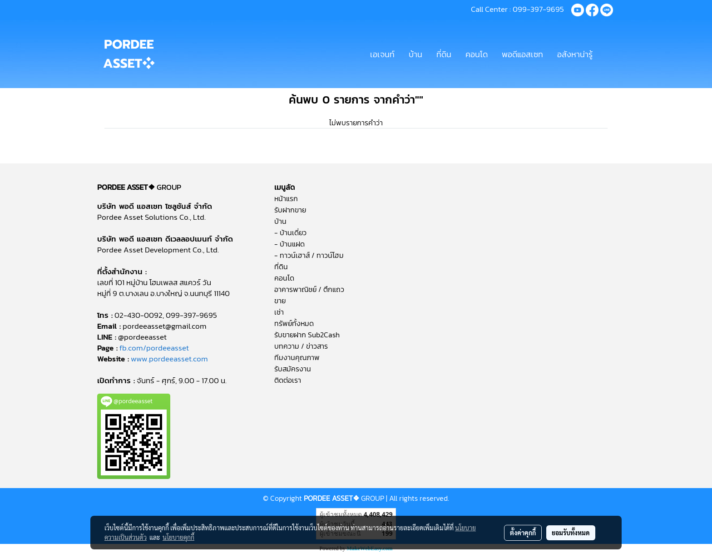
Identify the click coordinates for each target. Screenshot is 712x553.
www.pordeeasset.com (169, 359)
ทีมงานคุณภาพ (297, 357)
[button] (607, 54)
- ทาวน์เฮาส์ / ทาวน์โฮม (309, 255)
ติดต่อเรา (287, 380)
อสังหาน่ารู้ (575, 54)
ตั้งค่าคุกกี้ (523, 532)
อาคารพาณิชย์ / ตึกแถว (309, 289)
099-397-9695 (538, 9)
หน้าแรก (286, 198)
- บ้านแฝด (289, 243)
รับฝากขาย (290, 209)
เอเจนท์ (382, 54)
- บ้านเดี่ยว (290, 232)
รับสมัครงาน (292, 368)
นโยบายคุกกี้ (178, 537)
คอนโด (476, 54)
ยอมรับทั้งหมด (571, 532)
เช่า (279, 311)
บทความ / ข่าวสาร (301, 346)
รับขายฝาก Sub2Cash (307, 334)
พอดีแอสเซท (522, 54)
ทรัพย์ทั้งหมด (294, 323)
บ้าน (415, 54)
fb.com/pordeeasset (154, 348)
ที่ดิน (443, 54)
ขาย (280, 300)
